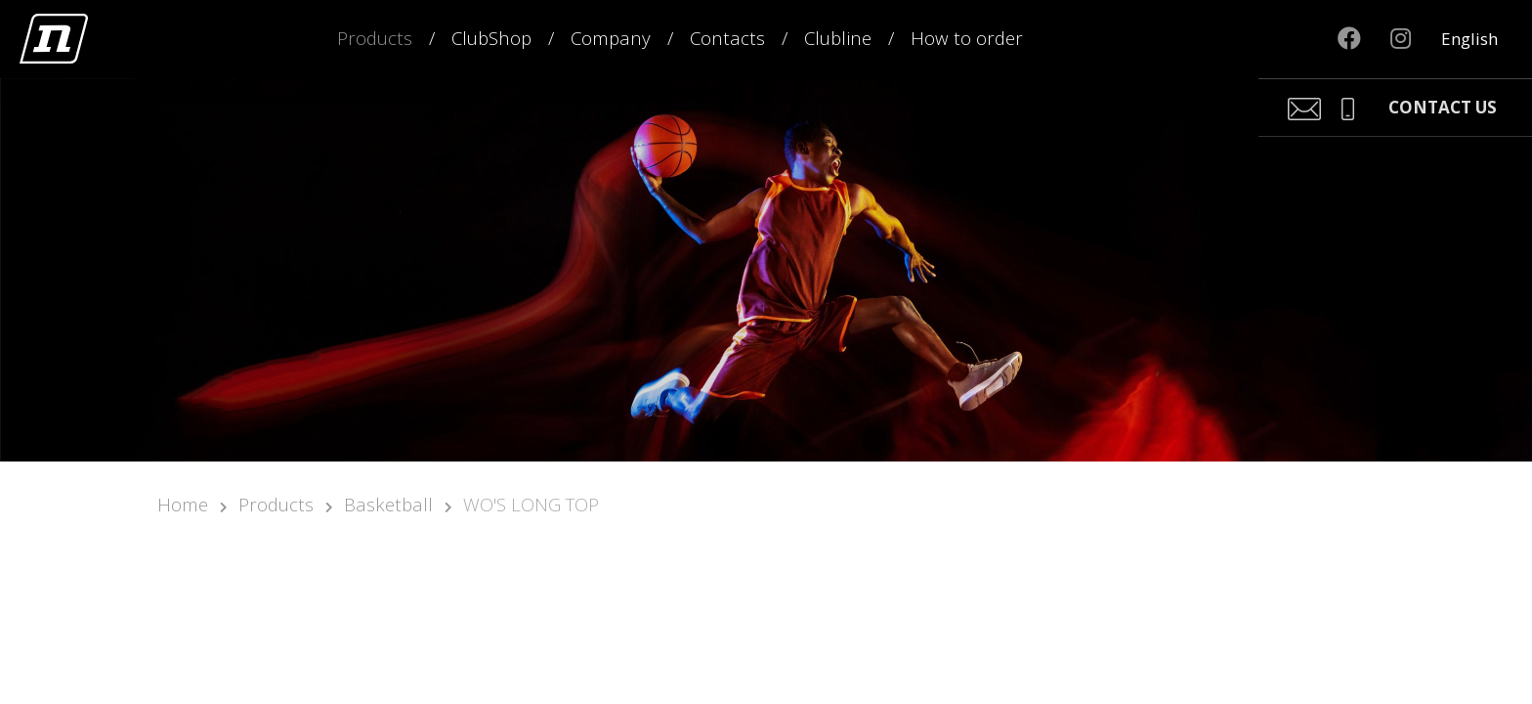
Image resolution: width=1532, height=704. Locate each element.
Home (182, 504)
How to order (967, 37)
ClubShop (491, 37)
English (1469, 38)
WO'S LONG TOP (531, 504)
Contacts (727, 37)
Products (374, 37)
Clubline (838, 37)
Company (611, 37)
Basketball (388, 504)
